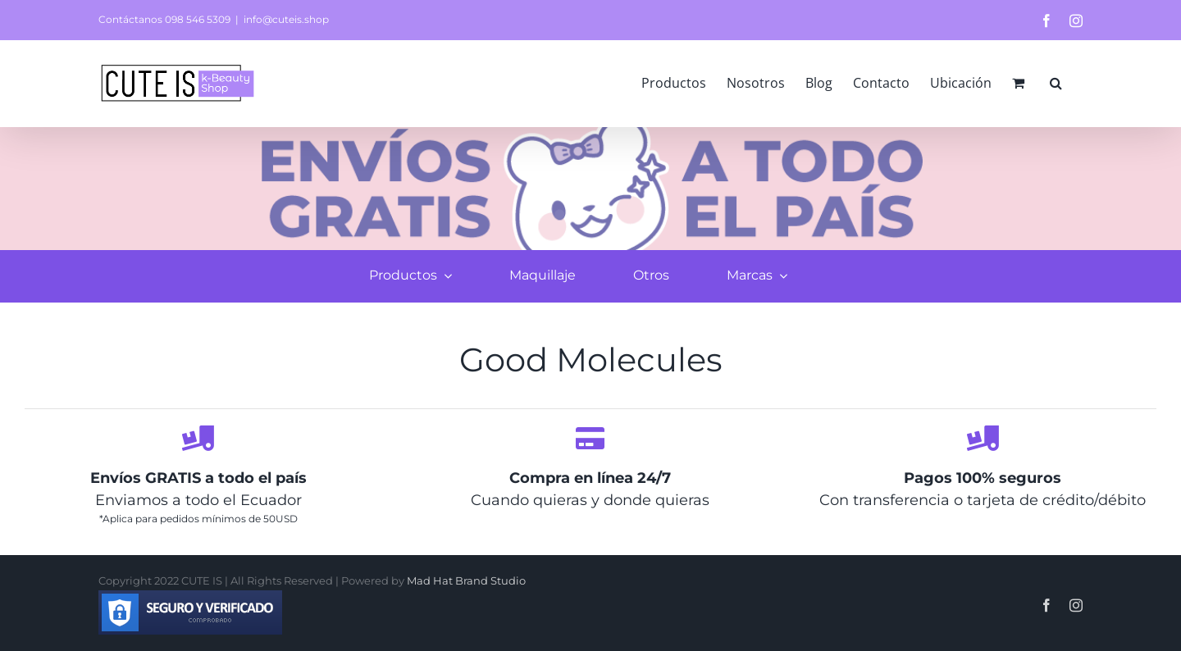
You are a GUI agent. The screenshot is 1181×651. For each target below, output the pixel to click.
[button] (1056, 82)
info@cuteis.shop (286, 19)
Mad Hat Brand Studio (466, 580)
